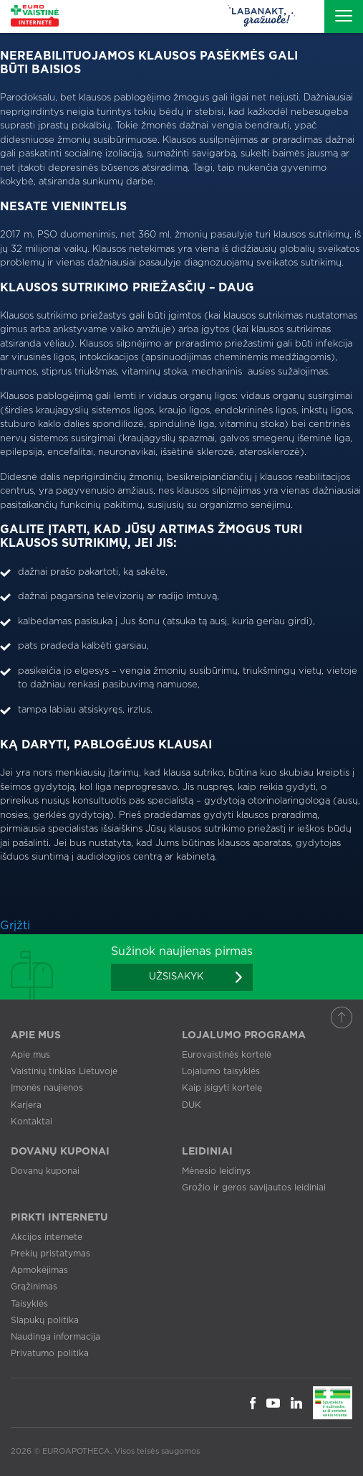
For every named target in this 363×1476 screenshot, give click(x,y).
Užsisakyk (176, 977)
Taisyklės (29, 1303)
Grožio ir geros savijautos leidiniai (254, 1187)
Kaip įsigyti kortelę (222, 1088)
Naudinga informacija (55, 1336)
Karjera (26, 1105)
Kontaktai (31, 1121)
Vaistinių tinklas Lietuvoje (64, 1071)
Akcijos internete (46, 1237)
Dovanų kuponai (45, 1171)
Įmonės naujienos (47, 1088)
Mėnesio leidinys (216, 1171)
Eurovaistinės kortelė (226, 1054)
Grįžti (15, 925)
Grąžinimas (34, 1286)
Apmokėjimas (39, 1270)
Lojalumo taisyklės (221, 1071)
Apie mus (30, 1054)
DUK (191, 1105)
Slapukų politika (45, 1320)
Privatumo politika (50, 1353)
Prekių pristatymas (50, 1253)
